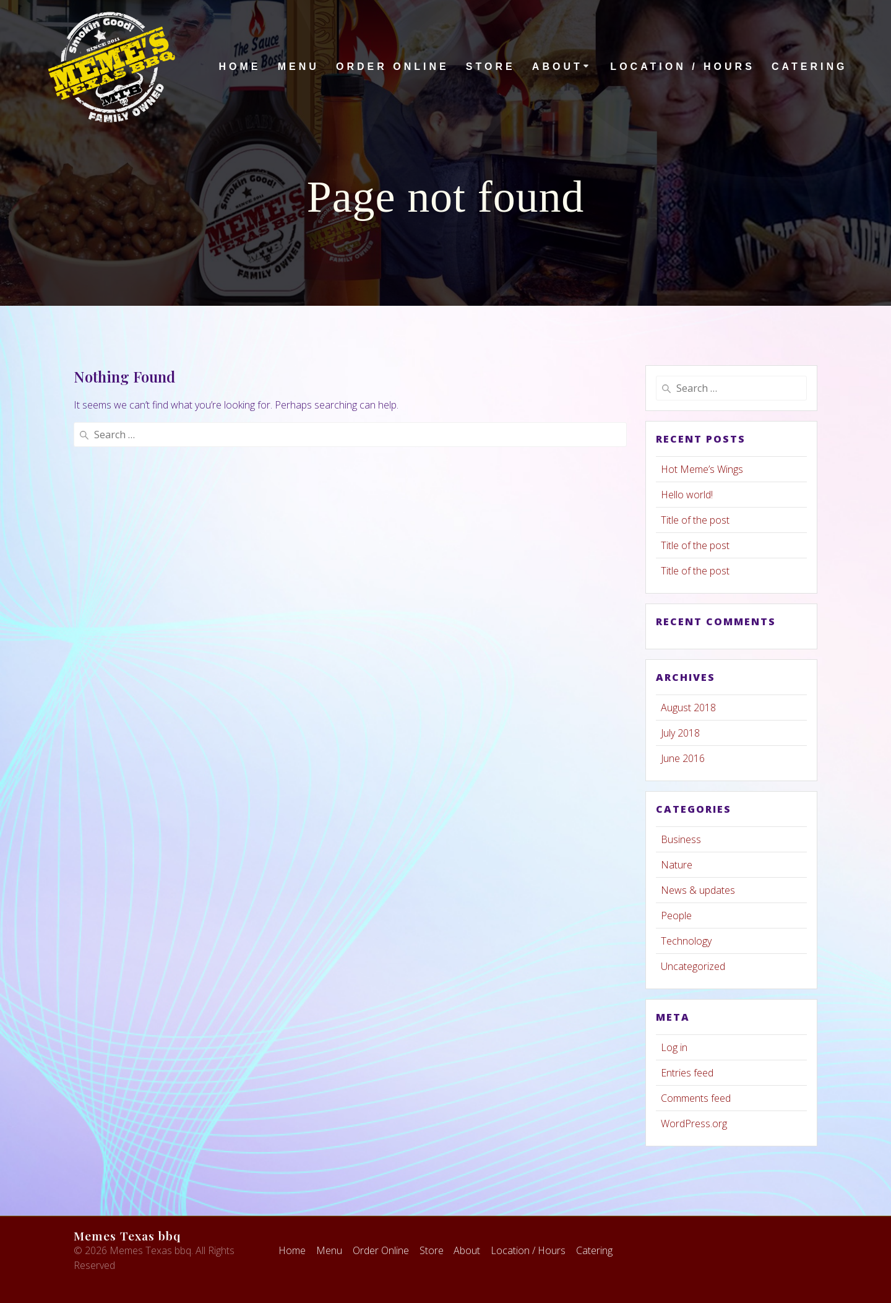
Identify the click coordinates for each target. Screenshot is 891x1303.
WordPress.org (694, 1123)
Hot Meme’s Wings (702, 469)
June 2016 (683, 758)
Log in (674, 1047)
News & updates (698, 890)
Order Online (392, 67)
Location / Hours (682, 67)
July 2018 (680, 733)
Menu (298, 67)
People (676, 915)
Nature (676, 865)
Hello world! (687, 494)
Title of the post (695, 520)
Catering (809, 67)
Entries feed (687, 1073)
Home (239, 67)
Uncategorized (693, 966)
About (557, 67)
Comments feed (696, 1098)
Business (681, 839)
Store (490, 67)
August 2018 (688, 707)
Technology (686, 941)
